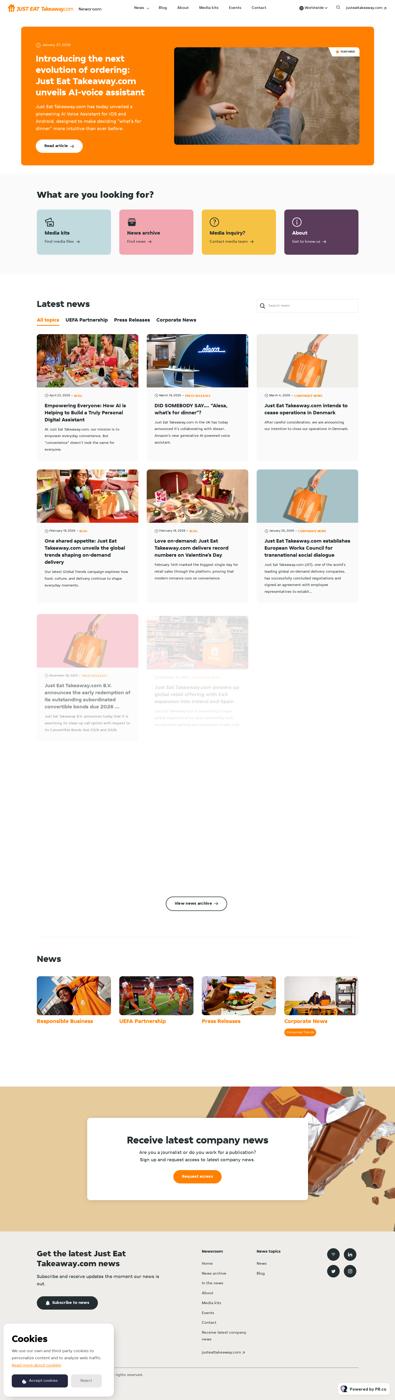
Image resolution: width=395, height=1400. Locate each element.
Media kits (209, 8)
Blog (163, 8)
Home (207, 1264)
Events (235, 8)
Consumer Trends (300, 1032)
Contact (259, 8)
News (139, 8)
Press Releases (221, 1022)
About (183, 8)
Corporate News (305, 1022)
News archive (214, 1274)
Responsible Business (65, 1022)
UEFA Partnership (142, 1022)
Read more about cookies (36, 1365)
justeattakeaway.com (364, 8)
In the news (212, 1283)
